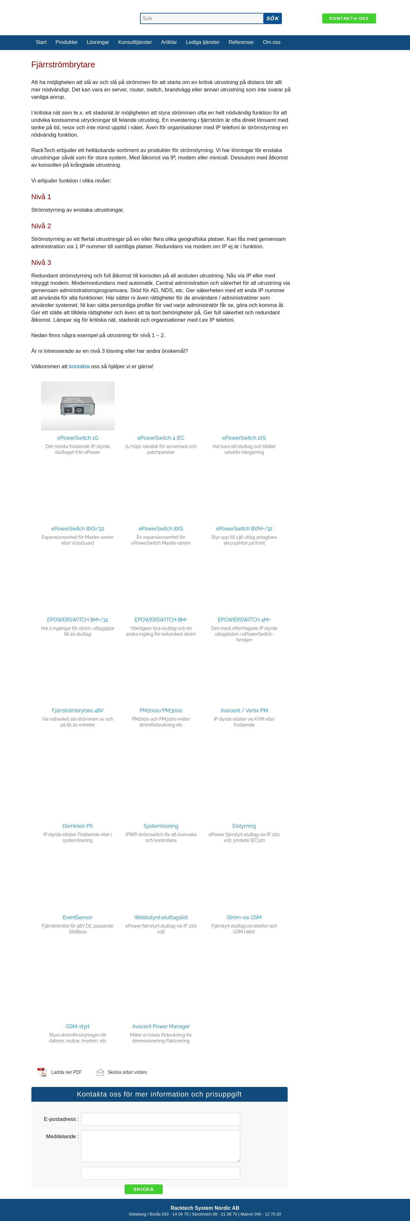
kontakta (80, 366)
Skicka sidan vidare (127, 1072)
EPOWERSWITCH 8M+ (161, 620)
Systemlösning (161, 826)
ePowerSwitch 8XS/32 (77, 529)
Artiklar (169, 42)
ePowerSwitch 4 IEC (160, 438)
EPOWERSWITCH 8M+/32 (77, 620)
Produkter (66, 42)
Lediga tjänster (203, 42)
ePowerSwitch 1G (77, 438)
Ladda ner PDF (66, 1072)
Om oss (272, 42)
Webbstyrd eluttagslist (161, 917)
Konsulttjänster (135, 42)
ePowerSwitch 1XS (244, 438)
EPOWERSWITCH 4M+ (244, 620)
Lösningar (98, 42)
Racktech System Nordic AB (205, 1208)
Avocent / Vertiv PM (244, 711)
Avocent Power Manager (161, 1026)
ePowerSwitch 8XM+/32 (244, 529)
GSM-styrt (78, 1026)
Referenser (241, 42)
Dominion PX (77, 826)
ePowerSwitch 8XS (161, 529)
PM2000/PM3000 (161, 711)
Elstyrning (244, 826)
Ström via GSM (244, 917)
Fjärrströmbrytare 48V (78, 711)
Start (41, 42)
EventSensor (78, 917)
